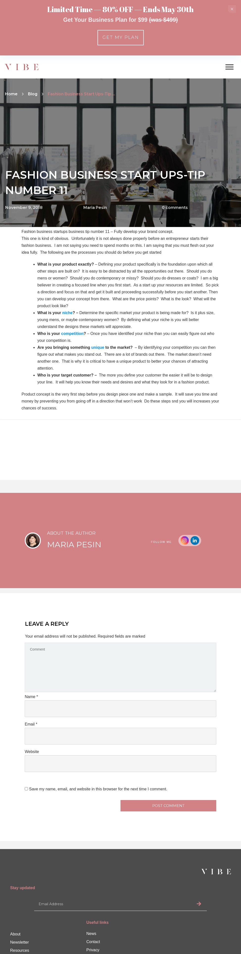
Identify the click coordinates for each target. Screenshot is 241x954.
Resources (19, 950)
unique (97, 347)
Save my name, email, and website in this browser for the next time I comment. (98, 789)
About (15, 934)
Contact (93, 942)
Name (31, 697)
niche (67, 313)
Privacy (92, 950)
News (91, 933)
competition (72, 333)
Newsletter (19, 942)
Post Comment (168, 805)
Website (32, 752)
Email (31, 724)
